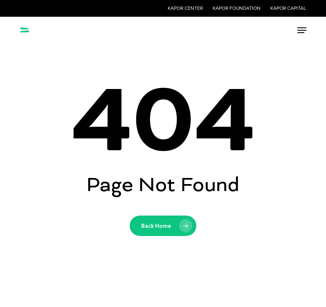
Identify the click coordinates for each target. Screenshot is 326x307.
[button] (301, 30)
